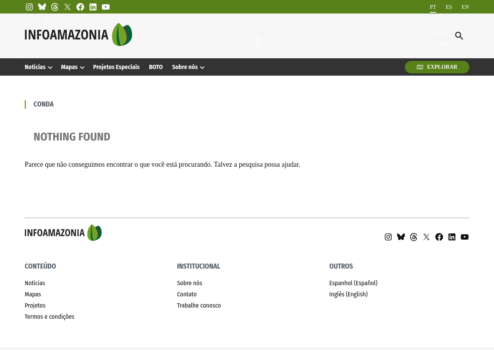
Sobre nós (185, 67)
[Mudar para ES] (449, 7)
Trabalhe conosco (199, 305)
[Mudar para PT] (433, 7)
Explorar (437, 67)
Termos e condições (49, 316)
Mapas (69, 67)
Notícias (35, 67)
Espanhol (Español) (353, 283)
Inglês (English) (348, 294)
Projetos (35, 305)
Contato (187, 294)
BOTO (156, 67)
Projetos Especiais (116, 67)
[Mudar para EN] (465, 7)
